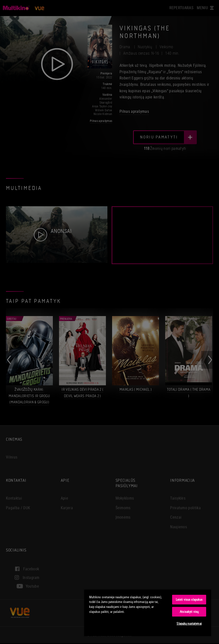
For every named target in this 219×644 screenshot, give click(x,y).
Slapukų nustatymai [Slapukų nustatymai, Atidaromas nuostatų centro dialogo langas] (189, 623)
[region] (147, 612)
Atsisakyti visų (189, 611)
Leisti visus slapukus (189, 599)
